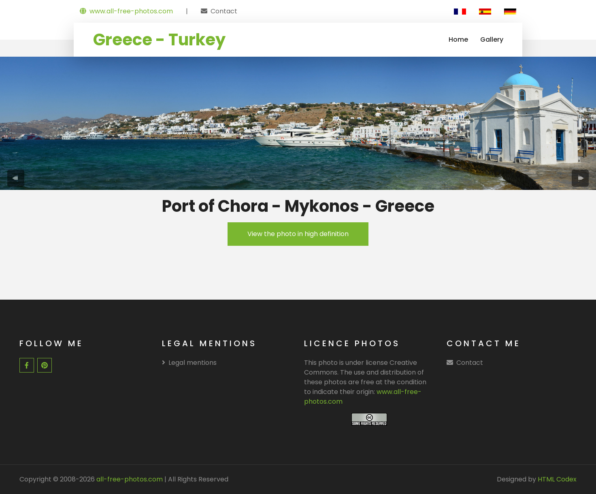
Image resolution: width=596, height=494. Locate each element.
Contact (224, 11)
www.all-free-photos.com (126, 11)
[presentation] (15, 178)
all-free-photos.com (129, 479)
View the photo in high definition (298, 233)
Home (458, 39)
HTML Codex (557, 479)
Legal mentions (189, 362)
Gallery (491, 39)
